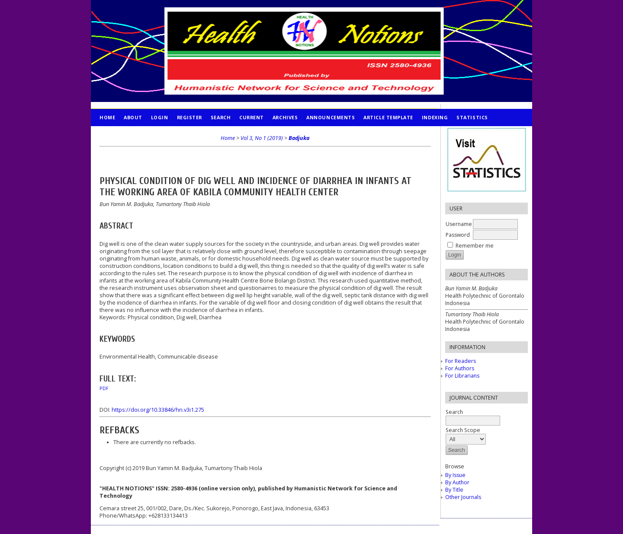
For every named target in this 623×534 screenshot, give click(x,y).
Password (458, 234)
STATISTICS (472, 117)
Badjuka (299, 138)
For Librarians (462, 375)
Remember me (475, 245)
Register (189, 117)
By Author (457, 482)
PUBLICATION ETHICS (128, 134)
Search (221, 117)
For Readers (460, 361)
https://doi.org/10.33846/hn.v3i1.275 (158, 409)
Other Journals (463, 497)
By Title (454, 489)
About (133, 117)
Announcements (330, 117)
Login (159, 117)
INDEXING (435, 117)
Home (107, 117)
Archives (285, 117)
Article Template (388, 117)
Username (459, 224)
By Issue (455, 475)
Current (251, 117)
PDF (104, 388)
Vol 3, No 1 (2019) (262, 138)
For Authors (459, 368)
